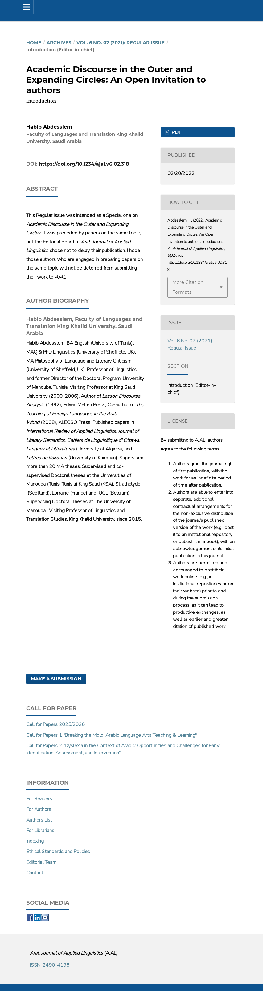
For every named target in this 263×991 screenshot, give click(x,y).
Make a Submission (56, 679)
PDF (176, 132)
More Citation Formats (187, 287)
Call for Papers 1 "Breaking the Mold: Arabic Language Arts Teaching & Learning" (111, 735)
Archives (59, 42)
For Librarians (40, 830)
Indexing (35, 841)
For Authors (38, 809)
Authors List (39, 820)
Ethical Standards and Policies (58, 851)
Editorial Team (41, 862)
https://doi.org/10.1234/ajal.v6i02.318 (84, 164)
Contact (34, 872)
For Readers (39, 798)
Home (33, 42)
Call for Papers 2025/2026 (55, 724)
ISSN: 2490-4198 (49, 965)
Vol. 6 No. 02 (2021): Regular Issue (120, 42)
